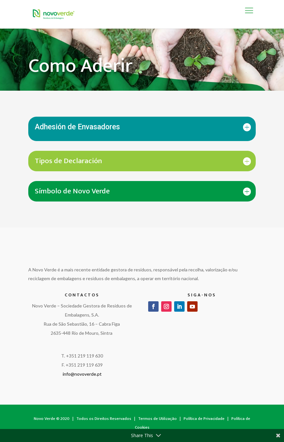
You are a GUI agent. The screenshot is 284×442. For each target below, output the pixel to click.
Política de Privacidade (204, 418)
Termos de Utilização (157, 418)
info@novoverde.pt (82, 374)
